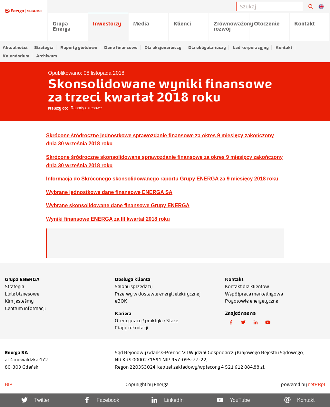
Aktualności (15, 47)
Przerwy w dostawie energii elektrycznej (157, 294)
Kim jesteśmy (19, 301)
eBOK (121, 301)
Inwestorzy (107, 23)
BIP (9, 384)
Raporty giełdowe (78, 47)
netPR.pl (316, 384)
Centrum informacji (25, 308)
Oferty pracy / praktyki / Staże (146, 321)
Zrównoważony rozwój (231, 26)
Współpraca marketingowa (254, 294)
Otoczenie (267, 23)
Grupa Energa (62, 26)
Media (141, 23)
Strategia (43, 47)
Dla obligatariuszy (207, 47)
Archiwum (46, 55)
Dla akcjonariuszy (162, 47)
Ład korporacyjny (251, 47)
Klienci (182, 23)
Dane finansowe (121, 47)
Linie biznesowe (22, 294)
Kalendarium (16, 55)
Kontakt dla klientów (247, 286)
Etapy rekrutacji (131, 328)
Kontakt (284, 47)
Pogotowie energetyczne (251, 301)
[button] (231, 322)
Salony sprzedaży (133, 286)
